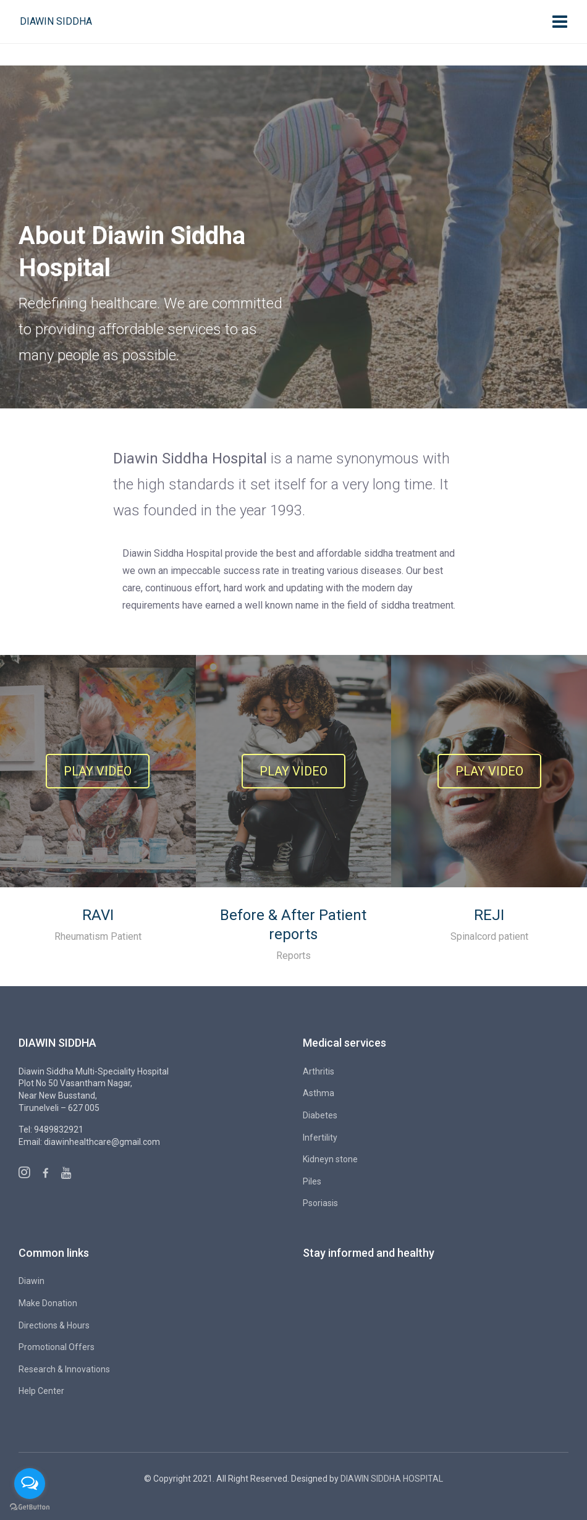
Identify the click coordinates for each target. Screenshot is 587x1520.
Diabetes (320, 1115)
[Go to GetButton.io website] (29, 1507)
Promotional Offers (57, 1347)
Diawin (31, 1281)
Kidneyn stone (330, 1159)
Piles (312, 1181)
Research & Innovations (64, 1369)
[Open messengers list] (29, 1483)
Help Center (41, 1391)
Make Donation (48, 1303)
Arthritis (318, 1071)
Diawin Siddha (56, 21)
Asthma (318, 1093)
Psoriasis (320, 1203)
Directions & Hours (54, 1325)
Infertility (320, 1137)
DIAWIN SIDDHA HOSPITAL (391, 1479)
